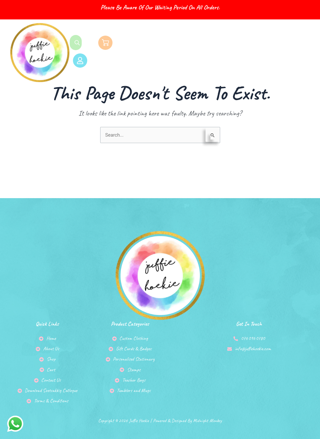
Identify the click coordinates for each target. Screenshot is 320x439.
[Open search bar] (78, 42)
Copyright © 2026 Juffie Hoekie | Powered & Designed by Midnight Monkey (160, 416)
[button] (219, 52)
